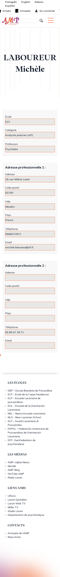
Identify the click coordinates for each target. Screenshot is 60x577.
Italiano (39, 1)
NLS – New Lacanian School (24, 417)
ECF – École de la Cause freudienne (28, 394)
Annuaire (23, 11)
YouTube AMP (16, 473)
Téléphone (11, 228)
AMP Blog (14, 469)
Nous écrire (14, 537)
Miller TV (13, 507)
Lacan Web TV (16, 503)
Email (8, 242)
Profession (11, 144)
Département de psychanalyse (26, 514)
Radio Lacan (15, 477)
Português (11, 1)
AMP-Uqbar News (18, 462)
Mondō (12, 466)
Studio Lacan (15, 511)
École (8, 116)
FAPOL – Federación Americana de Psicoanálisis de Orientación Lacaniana (28, 432)
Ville (7, 201)
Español (10, 5)
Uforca (12, 495)
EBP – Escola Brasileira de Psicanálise (30, 390)
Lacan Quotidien (17, 499)
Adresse (10, 174)
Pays (8, 214)
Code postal (12, 187)
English (25, 1)
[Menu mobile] (50, 20)
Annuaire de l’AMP (18, 533)
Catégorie (10, 130)
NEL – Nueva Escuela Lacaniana (26, 413)
